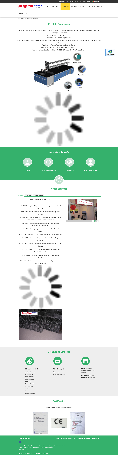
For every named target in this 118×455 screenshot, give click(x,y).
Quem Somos (72, 438)
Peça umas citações (85, 1)
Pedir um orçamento (91, 171)
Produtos (55, 6)
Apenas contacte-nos (42, 453)
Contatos (87, 438)
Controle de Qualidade (48, 171)
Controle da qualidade (94, 6)
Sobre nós (65, 6)
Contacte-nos (22, 14)
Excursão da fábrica (77, 6)
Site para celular (23, 449)
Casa (47, 6)
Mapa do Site (95, 438)
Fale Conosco (69, 171)
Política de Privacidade (25, 445)
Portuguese (97, 1)
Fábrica (27, 171)
